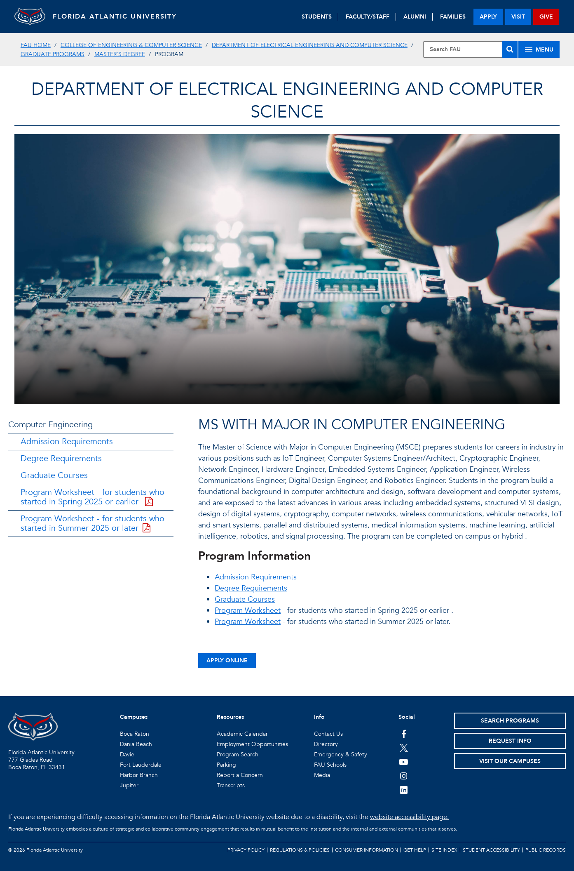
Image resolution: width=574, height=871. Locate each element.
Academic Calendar (242, 734)
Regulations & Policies (300, 850)
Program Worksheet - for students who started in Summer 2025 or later (92, 523)
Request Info (510, 741)
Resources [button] (230, 717)
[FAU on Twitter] (403, 748)
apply (488, 17)
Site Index (444, 850)
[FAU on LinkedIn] (403, 790)
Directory (326, 744)
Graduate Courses (54, 475)
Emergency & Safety (340, 754)
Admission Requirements (67, 441)
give (546, 17)
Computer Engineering (50, 424)
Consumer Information (366, 850)
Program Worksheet (248, 610)
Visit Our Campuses (510, 761)
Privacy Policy (246, 850)
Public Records (545, 850)
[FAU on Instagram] (403, 776)
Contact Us (328, 734)
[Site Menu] (539, 49)
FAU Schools (330, 765)
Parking (226, 765)
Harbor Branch (139, 775)
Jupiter (129, 785)
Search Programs (510, 721)
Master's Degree (119, 54)
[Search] (510, 49)
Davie (127, 754)
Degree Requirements (61, 458)
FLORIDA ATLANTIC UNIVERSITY (118, 16)
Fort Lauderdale (141, 765)
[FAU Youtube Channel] (403, 762)
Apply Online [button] (227, 660)
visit (518, 17)
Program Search (237, 754)
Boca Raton (134, 734)
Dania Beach (136, 744)
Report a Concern (240, 775)
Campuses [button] (134, 717)
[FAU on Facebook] (403, 734)
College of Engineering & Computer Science (131, 45)
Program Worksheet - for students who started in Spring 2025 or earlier (92, 497)
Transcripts (231, 785)
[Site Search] (470, 49)
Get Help (414, 850)
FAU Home (36, 45)
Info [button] (319, 717)
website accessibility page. (409, 817)
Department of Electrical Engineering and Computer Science (310, 45)
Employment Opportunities (252, 744)
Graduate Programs (52, 54)
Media (322, 775)
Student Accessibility (491, 850)
